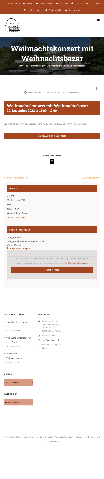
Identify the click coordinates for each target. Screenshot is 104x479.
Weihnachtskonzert (16, 217)
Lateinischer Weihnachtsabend (14, 355)
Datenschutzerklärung (78, 263)
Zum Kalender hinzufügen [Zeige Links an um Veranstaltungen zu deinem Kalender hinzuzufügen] (52, 136)
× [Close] (98, 88)
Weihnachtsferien (90, 178)
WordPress (68, 437)
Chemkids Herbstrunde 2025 (16, 324)
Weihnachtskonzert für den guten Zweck (18, 339)
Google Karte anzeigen (19, 248)
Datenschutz (93, 437)
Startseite (23, 65)
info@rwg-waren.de (51, 340)
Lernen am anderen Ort (16, 178)
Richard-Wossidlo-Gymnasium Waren (20, 437)
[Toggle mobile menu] (98, 20)
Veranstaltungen (37, 65)
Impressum (80, 437)
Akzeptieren (52, 270)
